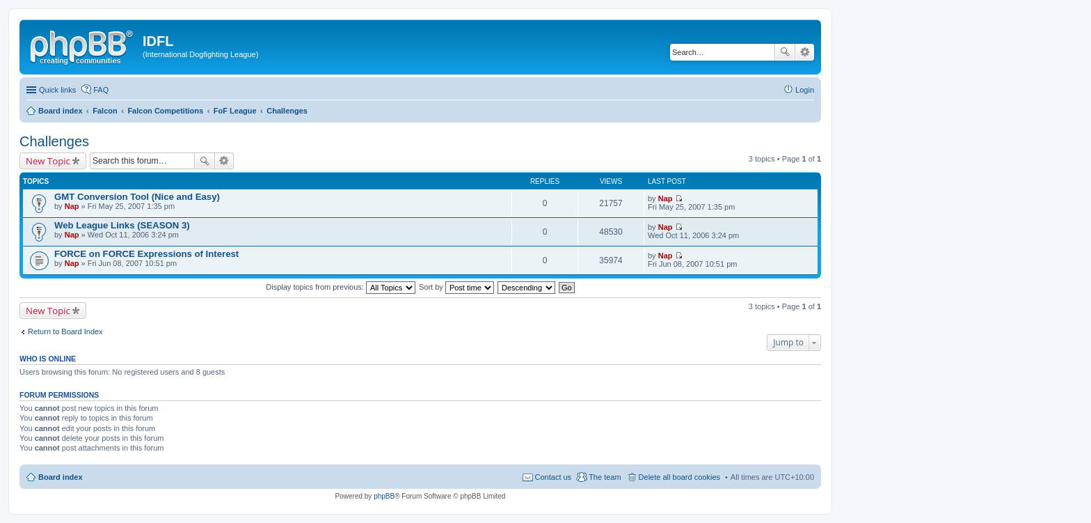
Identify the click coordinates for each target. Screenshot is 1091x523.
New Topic (48, 161)
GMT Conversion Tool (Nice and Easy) (137, 197)
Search (784, 52)
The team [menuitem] (605, 477)
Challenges (54, 141)
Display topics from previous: (340, 287)
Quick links (57, 90)
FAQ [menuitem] (101, 90)
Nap (72, 206)
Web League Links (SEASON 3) (122, 225)
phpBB (384, 496)
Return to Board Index (65, 331)
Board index (60, 477)
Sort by (456, 287)
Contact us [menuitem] (553, 477)
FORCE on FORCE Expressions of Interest (146, 254)
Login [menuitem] (804, 90)
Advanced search (804, 52)
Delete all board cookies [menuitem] (679, 477)
